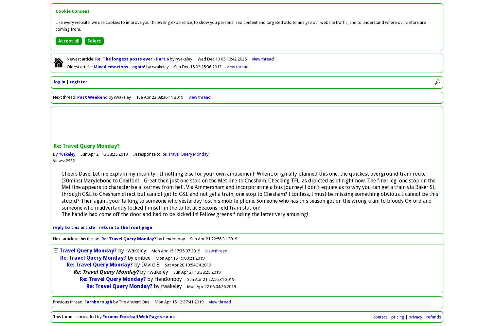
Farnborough (98, 302)
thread (216, 251)
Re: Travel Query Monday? (186, 154)
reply (74, 227)
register (78, 81)
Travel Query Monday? (88, 251)
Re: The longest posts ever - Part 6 (132, 59)
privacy (415, 317)
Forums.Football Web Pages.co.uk (138, 316)
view (263, 59)
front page (125, 227)
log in (59, 81)
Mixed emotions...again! (120, 66)
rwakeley (67, 154)
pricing (397, 317)
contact (380, 317)
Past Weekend (92, 97)
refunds (433, 317)
